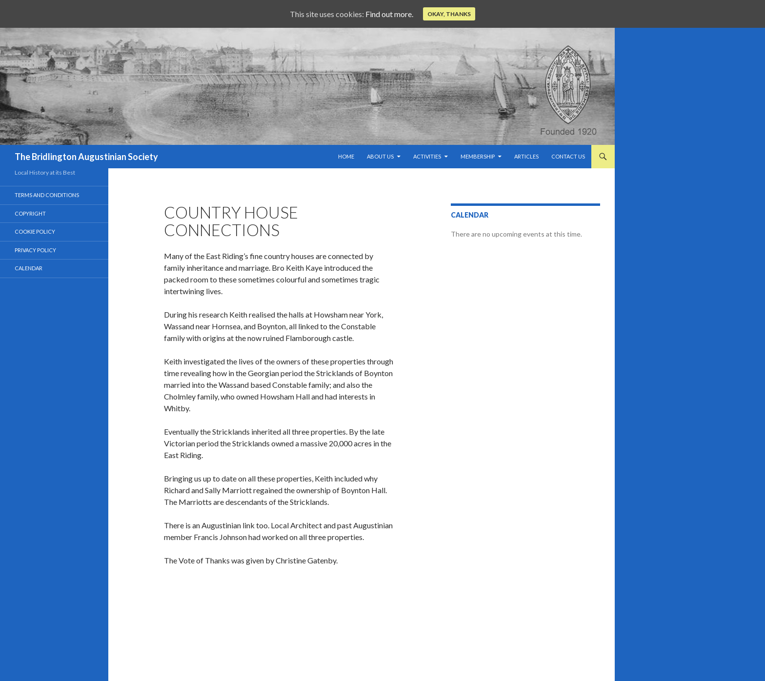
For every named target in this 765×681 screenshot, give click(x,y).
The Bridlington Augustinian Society (86, 156)
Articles (526, 156)
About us (380, 156)
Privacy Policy (35, 250)
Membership (478, 156)
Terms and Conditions (47, 195)
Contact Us (568, 156)
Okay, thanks (449, 14)
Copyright (30, 213)
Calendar (28, 268)
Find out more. (389, 14)
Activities (427, 156)
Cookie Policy (35, 231)
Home (346, 156)
